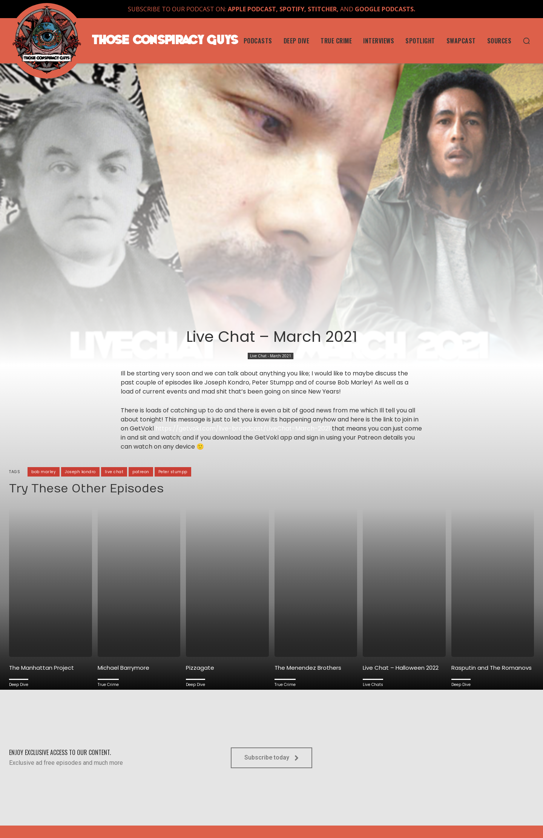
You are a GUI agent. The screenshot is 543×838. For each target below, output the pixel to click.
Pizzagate (200, 668)
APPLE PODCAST (252, 9)
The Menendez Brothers (308, 668)
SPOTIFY (291, 9)
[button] (526, 40)
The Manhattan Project (41, 668)
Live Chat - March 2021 (270, 356)
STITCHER (322, 9)
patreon (140, 472)
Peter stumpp (172, 472)
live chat (114, 472)
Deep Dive (18, 684)
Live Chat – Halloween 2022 (401, 668)
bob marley (43, 472)
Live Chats (373, 684)
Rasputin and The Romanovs (491, 668)
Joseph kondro (80, 472)
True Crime (108, 684)
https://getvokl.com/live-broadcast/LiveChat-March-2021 (242, 428)
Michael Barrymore (123, 668)
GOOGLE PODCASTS (384, 9)
